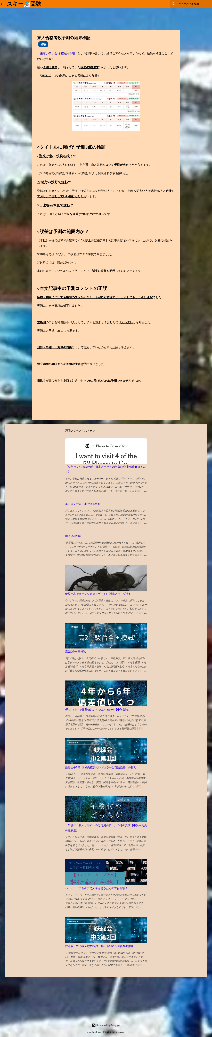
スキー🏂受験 (24, 4)
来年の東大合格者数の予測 (57, 53)
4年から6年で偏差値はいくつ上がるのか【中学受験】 (98, 709)
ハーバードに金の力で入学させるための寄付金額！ (96, 888)
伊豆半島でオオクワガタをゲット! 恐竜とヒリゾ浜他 (98, 593)
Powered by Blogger (106, 1025)
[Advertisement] (25, 998)
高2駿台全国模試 (75, 651)
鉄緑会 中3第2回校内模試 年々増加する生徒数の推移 (99, 946)
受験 (43, 44)
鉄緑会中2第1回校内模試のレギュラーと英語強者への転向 (100, 767)
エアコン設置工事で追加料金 (83, 503)
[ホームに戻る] (2, 4)
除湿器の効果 (73, 535)
